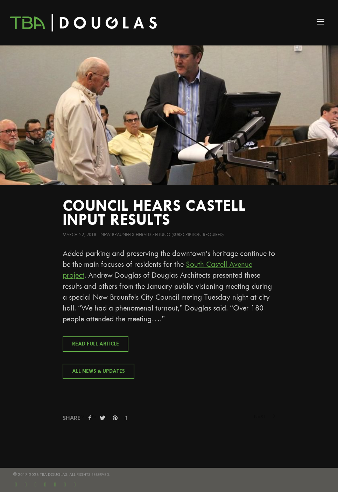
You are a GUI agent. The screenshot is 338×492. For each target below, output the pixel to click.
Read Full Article (95, 344)
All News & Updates (98, 371)
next (264, 416)
